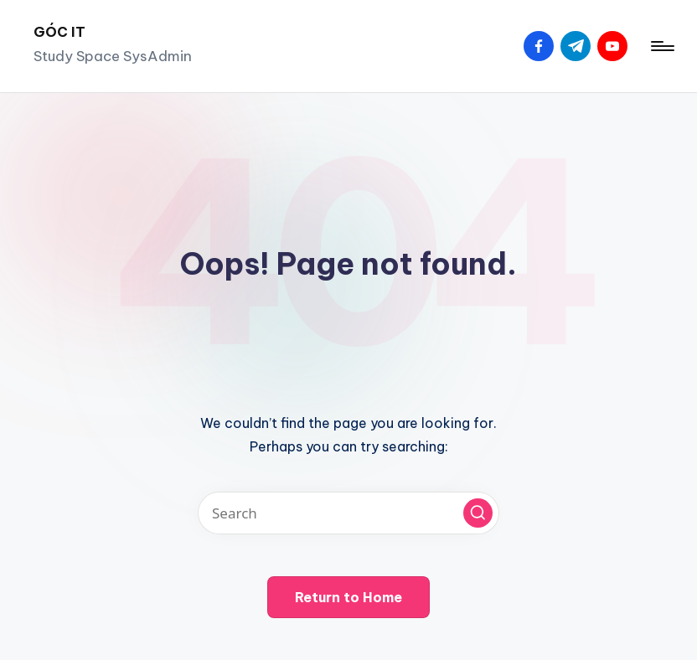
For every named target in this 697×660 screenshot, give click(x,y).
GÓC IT (59, 31)
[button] (478, 513)
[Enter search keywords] (348, 513)
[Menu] (661, 46)
